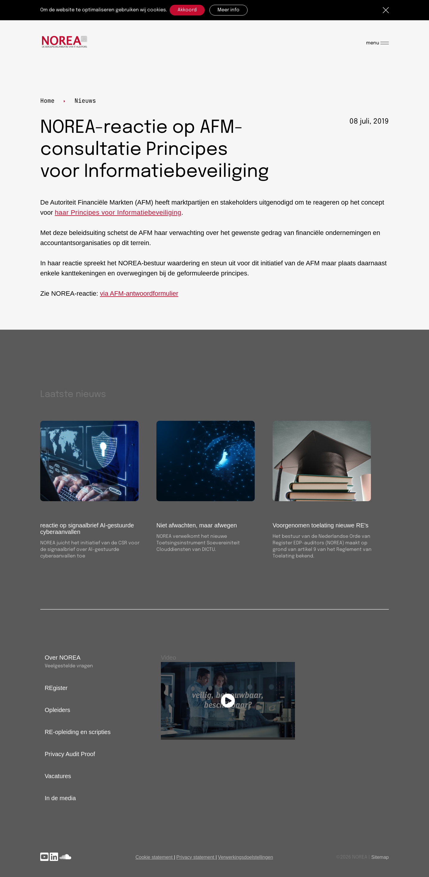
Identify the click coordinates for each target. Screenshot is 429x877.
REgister (56, 688)
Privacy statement (195, 857)
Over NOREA (62, 657)
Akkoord (187, 10)
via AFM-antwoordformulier (139, 293)
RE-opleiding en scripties (78, 732)
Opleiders (57, 710)
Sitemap (380, 857)
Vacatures (58, 776)
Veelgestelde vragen (69, 666)
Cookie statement (154, 857)
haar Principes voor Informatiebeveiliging (118, 212)
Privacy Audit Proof (70, 754)
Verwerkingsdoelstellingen (245, 857)
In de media (60, 798)
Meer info (228, 10)
